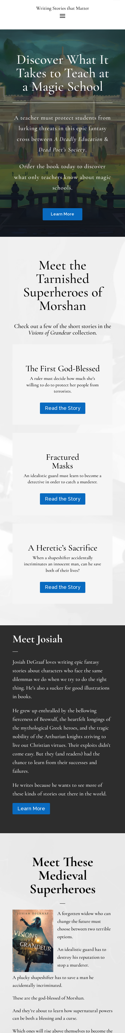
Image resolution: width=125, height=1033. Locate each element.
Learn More (62, 214)
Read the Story (62, 408)
